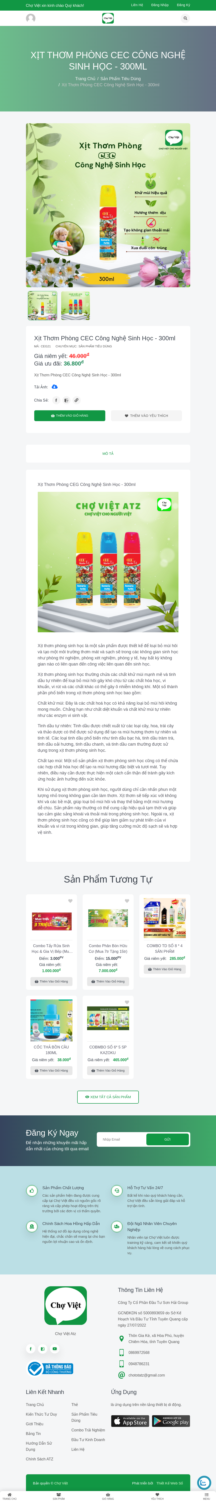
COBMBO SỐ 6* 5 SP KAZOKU (108, 1050)
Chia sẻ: (41, 400)
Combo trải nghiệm (88, 1430)
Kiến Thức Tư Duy (41, 1414)
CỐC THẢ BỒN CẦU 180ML (51, 1050)
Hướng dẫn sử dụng (39, 1446)
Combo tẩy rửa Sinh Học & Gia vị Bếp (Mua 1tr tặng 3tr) (51, 949)
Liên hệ (137, 5)
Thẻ (75, 1405)
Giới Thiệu (34, 1424)
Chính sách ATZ (39, 1459)
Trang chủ (85, 78)
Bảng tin (33, 1434)
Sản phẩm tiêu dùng (120, 78)
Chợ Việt (61, 1483)
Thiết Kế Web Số (169, 1483)
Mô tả (108, 454)
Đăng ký (183, 5)
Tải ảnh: (41, 387)
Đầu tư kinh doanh (88, 1440)
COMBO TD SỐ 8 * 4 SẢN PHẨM (164, 948)
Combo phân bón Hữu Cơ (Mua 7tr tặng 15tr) (108, 948)
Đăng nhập (160, 5)
